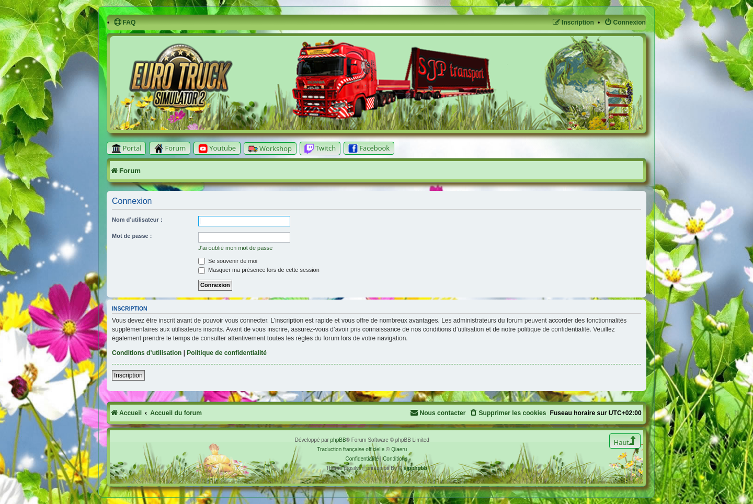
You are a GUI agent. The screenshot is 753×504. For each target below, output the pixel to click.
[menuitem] (124, 23)
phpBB (338, 440)
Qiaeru (399, 449)
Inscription (128, 375)
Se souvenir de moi (227, 261)
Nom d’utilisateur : (137, 219)
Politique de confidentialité (227, 353)
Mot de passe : (132, 236)
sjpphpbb (415, 468)
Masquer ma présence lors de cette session (259, 270)
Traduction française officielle (350, 449)
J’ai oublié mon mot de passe (235, 248)
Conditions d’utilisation (146, 353)
